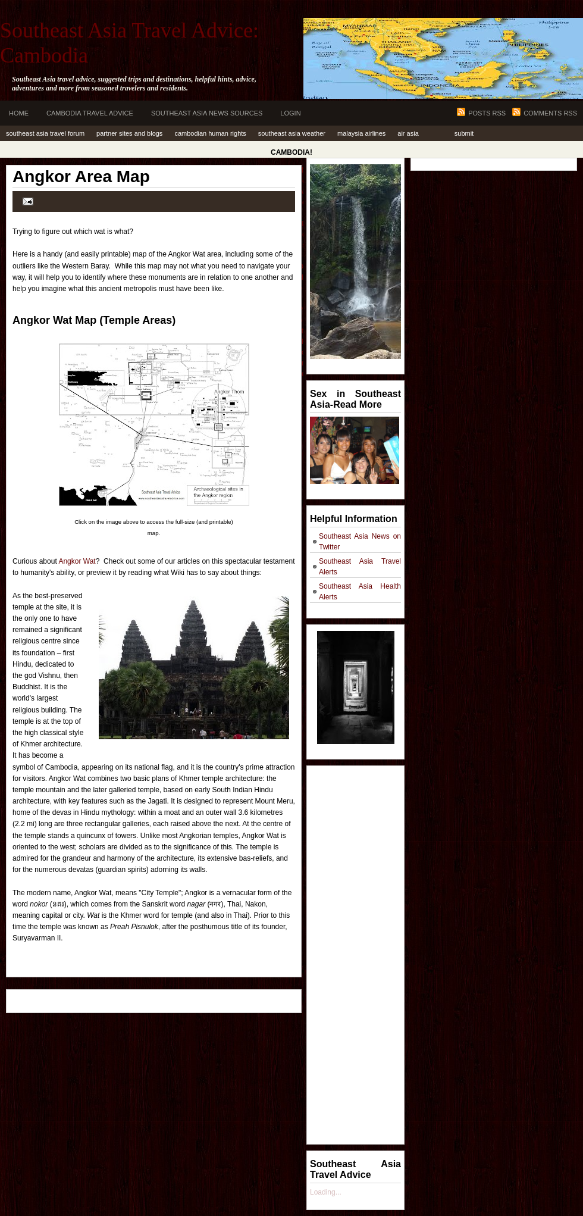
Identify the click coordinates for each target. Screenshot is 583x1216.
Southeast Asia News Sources (206, 113)
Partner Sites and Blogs (129, 133)
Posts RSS (487, 113)
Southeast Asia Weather (291, 133)
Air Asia (407, 133)
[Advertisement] (357, 950)
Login (290, 113)
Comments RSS (550, 113)
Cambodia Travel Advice (89, 113)
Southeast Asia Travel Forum (45, 133)
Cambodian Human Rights (210, 133)
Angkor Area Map (81, 176)
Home (19, 113)
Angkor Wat (76, 561)
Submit (464, 133)
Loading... (325, 1192)
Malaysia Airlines (361, 133)
